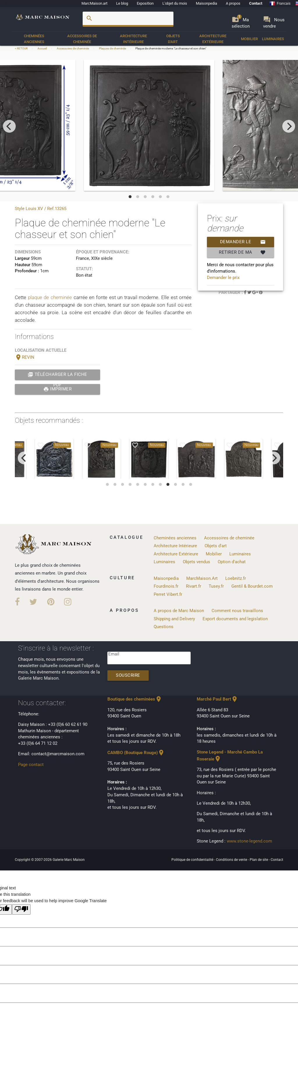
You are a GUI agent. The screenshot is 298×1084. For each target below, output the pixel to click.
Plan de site (259, 860)
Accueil (42, 48)
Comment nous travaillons (237, 610)
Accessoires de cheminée (82, 39)
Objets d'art (173, 39)
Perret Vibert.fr (168, 594)
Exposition (145, 3)
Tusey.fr (216, 586)
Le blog (122, 3)
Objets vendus (196, 561)
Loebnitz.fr (235, 578)
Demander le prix (243, 242)
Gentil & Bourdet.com (252, 586)
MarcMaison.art (94, 3)
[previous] (9, 126)
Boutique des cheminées (134, 699)
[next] (288, 126)
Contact (255, 3)
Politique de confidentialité (192, 860)
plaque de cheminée (50, 297)
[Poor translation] (21, 909)
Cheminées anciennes (34, 39)
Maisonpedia (206, 3)
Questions (163, 626)
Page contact (31, 764)
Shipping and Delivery (174, 618)
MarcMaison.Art (202, 578)
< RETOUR (21, 48)
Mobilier (249, 39)
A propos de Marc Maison (179, 610)
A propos (233, 3)
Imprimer (57, 389)
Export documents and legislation (235, 618)
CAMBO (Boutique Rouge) (136, 752)
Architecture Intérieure (133, 39)
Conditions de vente (232, 860)
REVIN (24, 357)
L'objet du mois (174, 3)
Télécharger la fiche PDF (57, 374)
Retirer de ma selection (242, 252)
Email (113, 654)
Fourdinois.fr (166, 586)
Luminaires (273, 39)
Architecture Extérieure (212, 39)
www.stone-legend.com (249, 841)
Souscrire (128, 675)
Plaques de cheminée (112, 48)
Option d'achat (232, 561)
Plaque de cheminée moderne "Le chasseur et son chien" (170, 48)
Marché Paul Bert (217, 699)
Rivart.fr (193, 586)
